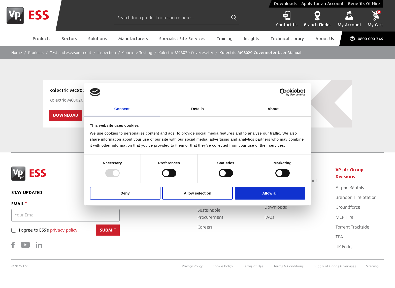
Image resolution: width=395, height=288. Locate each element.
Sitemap (372, 266)
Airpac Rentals (350, 187)
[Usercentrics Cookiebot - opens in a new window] (283, 92)
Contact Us (287, 19)
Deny (125, 193)
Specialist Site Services (182, 38)
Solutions (97, 38)
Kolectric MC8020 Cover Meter (185, 52)
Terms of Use (253, 266)
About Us (324, 38)
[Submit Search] (234, 17)
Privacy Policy (192, 266)
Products (41, 38)
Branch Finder (317, 19)
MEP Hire (344, 217)
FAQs (269, 217)
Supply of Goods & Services (335, 266)
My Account (349, 19)
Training (225, 38)
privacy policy (64, 230)
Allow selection (197, 193)
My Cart (375, 19)
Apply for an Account (322, 4)
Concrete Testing (137, 52)
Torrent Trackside (352, 227)
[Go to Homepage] (31, 15)
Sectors (69, 38)
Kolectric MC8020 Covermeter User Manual (260, 52)
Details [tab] (197, 109)
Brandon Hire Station (356, 197)
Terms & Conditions (289, 266)
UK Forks (344, 246)
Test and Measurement (70, 52)
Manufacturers (133, 38)
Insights (251, 38)
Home (16, 52)
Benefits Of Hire (364, 4)
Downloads (285, 4)
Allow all (270, 193)
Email (17, 203)
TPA (339, 237)
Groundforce (348, 207)
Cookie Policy (223, 266)
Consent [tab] (122, 109)
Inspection (106, 52)
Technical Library (287, 38)
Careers (205, 227)
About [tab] (273, 109)
